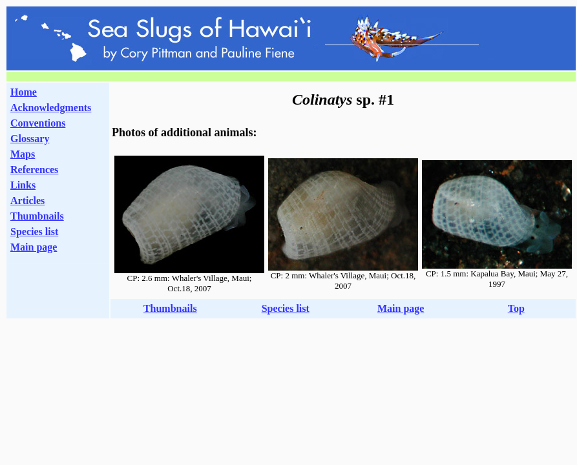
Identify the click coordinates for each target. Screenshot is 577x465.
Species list (34, 231)
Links (23, 185)
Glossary (29, 138)
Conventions (37, 123)
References (34, 169)
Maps (22, 154)
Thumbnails (37, 216)
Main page (33, 247)
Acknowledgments (50, 107)
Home (23, 92)
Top (516, 308)
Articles (27, 200)
